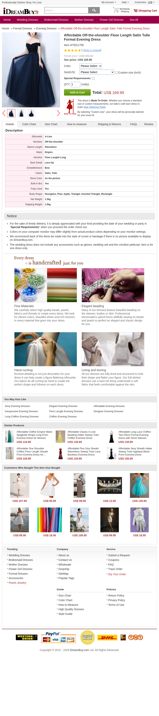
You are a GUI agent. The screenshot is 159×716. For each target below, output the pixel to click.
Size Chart (64, 595)
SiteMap (63, 573)
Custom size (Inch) (129, 72)
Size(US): (70, 72)
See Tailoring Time (94, 107)
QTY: (67, 84)
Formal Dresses (18, 573)
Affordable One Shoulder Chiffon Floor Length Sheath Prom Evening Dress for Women (32, 453)
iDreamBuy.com (79, 650)
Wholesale (64, 564)
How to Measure (68, 604)
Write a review (91, 50)
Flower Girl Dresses (111, 19)
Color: (67, 65)
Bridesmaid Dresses (56, 19)
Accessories (16, 578)
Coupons (113, 559)
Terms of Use (116, 604)
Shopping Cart (148, 10)
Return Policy (116, 595)
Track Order (115, 569)
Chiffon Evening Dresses (63, 416)
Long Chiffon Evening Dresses (22, 416)
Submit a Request (119, 555)
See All (134, 19)
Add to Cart (77, 92)
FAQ (111, 564)
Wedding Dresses (27, 19)
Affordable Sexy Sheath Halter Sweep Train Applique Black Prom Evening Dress (135, 451)
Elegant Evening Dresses (63, 406)
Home (7, 19)
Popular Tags (66, 578)
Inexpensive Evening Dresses (21, 411)
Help (125, 2)
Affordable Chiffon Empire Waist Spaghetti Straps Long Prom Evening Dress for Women (34, 434)
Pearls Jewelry (17, 582)
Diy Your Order (117, 574)
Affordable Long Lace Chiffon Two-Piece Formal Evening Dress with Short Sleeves (134, 434)
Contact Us (65, 559)
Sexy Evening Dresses (17, 406)
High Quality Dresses (71, 609)
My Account (109, 2)
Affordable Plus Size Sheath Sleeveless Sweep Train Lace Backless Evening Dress (84, 451)
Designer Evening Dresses (108, 411)
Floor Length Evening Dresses (66, 411)
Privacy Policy (116, 600)
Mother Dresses (84, 19)
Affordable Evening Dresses (109, 406)
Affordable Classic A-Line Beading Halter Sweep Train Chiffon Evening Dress (83, 434)
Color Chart (65, 600)
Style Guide (65, 613)
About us (63, 555)
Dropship (63, 569)
